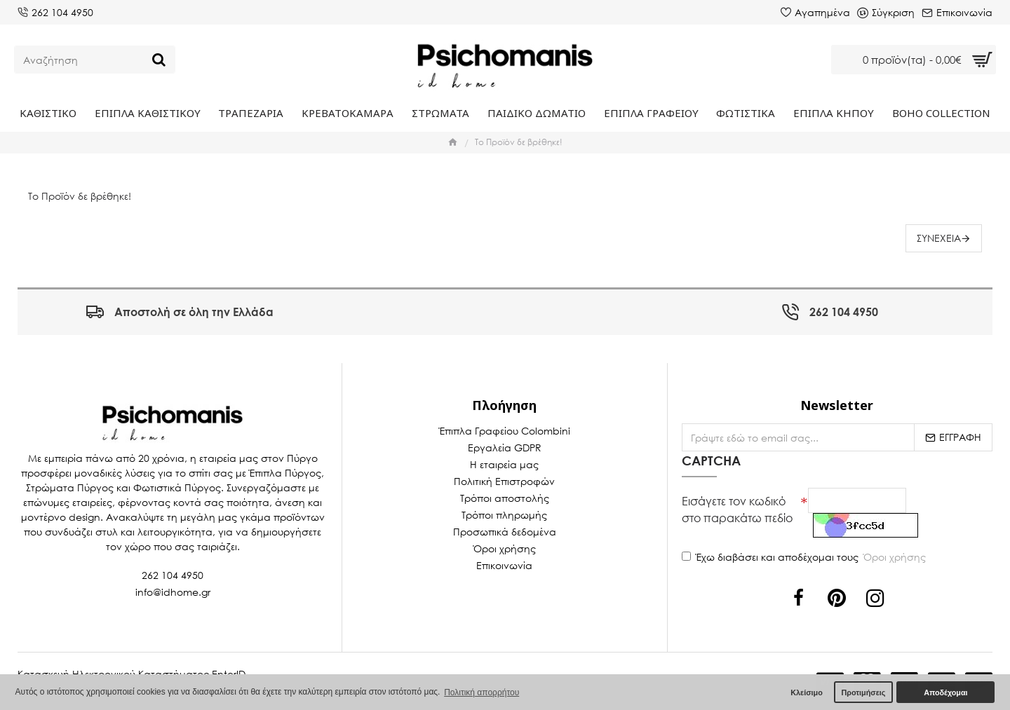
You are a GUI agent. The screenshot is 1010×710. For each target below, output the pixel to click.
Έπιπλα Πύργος (285, 472)
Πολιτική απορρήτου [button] (481, 692)
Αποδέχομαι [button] (945, 692)
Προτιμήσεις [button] (863, 692)
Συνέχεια (939, 238)
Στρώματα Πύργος (70, 487)
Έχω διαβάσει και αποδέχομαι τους (805, 556)
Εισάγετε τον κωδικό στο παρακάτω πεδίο (737, 509)
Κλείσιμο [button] (806, 692)
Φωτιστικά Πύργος (177, 487)
